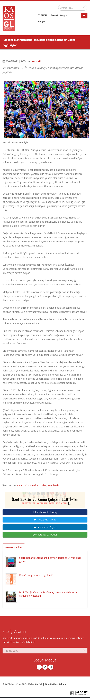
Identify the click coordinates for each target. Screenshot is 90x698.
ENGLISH (42, 15)
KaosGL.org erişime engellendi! (36, 575)
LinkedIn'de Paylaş (45, 527)
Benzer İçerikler (13, 547)
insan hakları (24, 485)
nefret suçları (39, 485)
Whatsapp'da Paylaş (45, 534)
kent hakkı (53, 485)
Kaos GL (36, 61)
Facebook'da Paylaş (45, 512)
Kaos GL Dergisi (58, 15)
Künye (41, 21)
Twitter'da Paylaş (45, 519)
